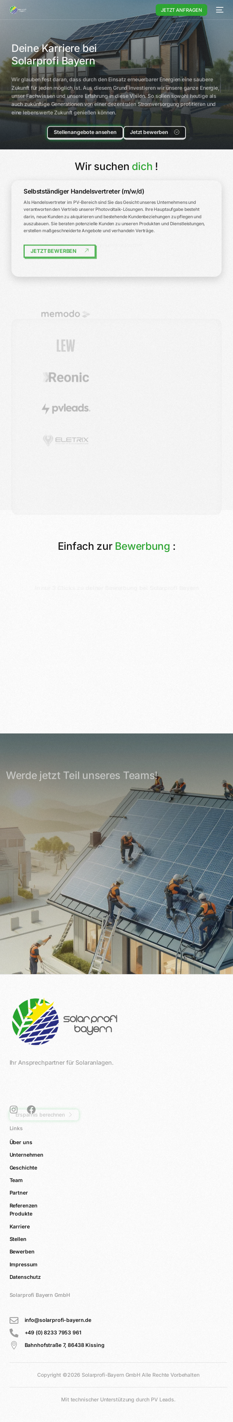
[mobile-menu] (219, 10)
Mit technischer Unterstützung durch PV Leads (117, 1399)
